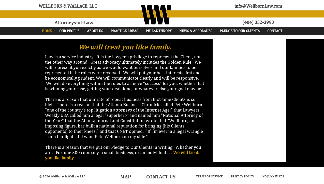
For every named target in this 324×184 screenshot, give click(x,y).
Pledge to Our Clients (131, 147)
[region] (266, 54)
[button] (69, 31)
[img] (267, 84)
